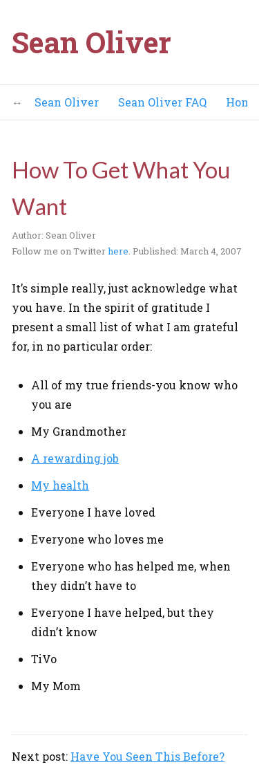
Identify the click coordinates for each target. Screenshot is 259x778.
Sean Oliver (91, 42)
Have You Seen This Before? (147, 756)
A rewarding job (75, 458)
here (118, 251)
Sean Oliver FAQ (162, 102)
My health (60, 485)
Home (242, 102)
